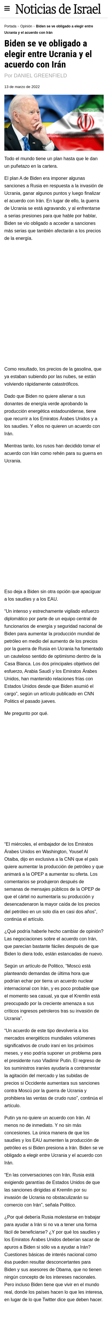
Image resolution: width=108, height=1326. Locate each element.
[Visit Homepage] (58, 8)
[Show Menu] (7, 8)
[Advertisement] (54, 303)
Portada (10, 26)
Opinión (26, 26)
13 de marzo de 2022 (22, 87)
